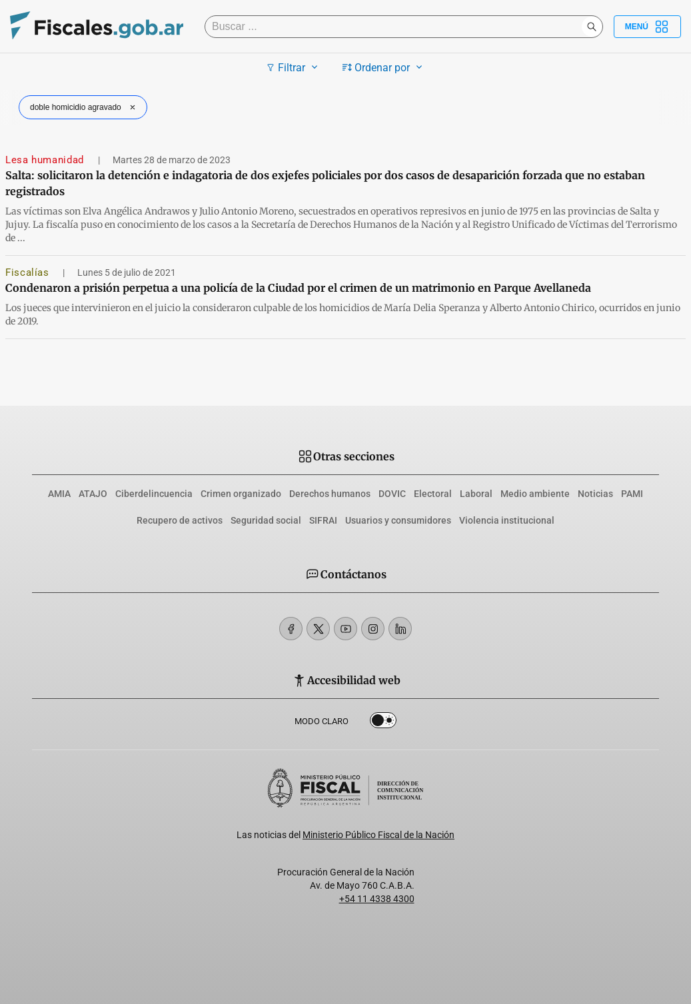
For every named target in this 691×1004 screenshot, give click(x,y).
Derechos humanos (329, 493)
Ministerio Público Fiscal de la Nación (378, 834)
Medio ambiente (535, 493)
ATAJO (93, 493)
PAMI (632, 493)
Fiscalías (28, 272)
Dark (383, 723)
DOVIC (392, 493)
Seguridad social (266, 520)
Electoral (433, 493)
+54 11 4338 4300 (376, 898)
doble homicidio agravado (84, 107)
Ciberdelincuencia (154, 493)
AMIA (59, 493)
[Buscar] (396, 26)
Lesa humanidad (46, 160)
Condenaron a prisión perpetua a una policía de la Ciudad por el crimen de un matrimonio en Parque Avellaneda (298, 287)
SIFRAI (323, 520)
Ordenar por (384, 67)
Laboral (476, 493)
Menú (647, 27)
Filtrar (293, 67)
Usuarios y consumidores (398, 520)
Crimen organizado (241, 493)
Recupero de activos (180, 520)
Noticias (595, 493)
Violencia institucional (506, 520)
